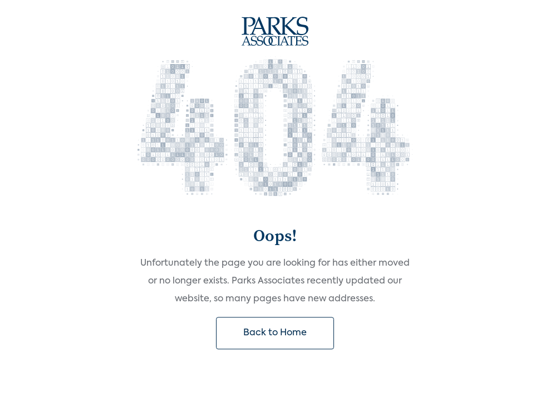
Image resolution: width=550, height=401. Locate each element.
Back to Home (275, 333)
